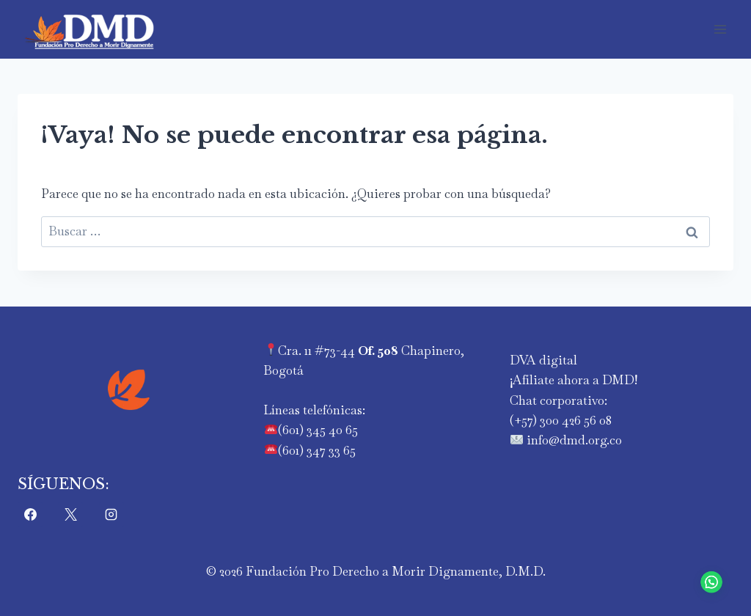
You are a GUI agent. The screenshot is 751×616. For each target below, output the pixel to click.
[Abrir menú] (719, 29)
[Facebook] (30, 514)
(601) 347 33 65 (317, 450)
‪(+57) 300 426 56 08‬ (561, 420)
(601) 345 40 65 (318, 430)
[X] (70, 514)
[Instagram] (111, 514)
